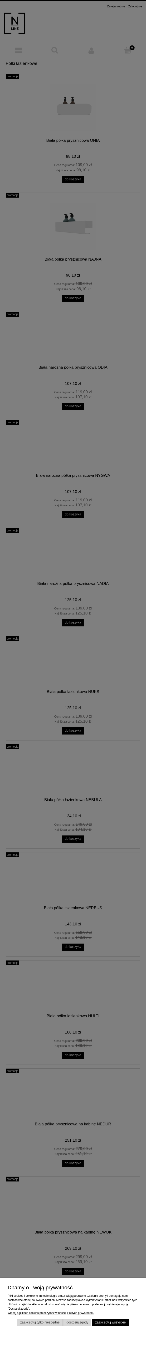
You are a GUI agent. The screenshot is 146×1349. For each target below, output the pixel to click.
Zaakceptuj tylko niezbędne (40, 1322)
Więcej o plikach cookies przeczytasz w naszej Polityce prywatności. (51, 1313)
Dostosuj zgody (77, 1322)
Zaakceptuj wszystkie (110, 1322)
